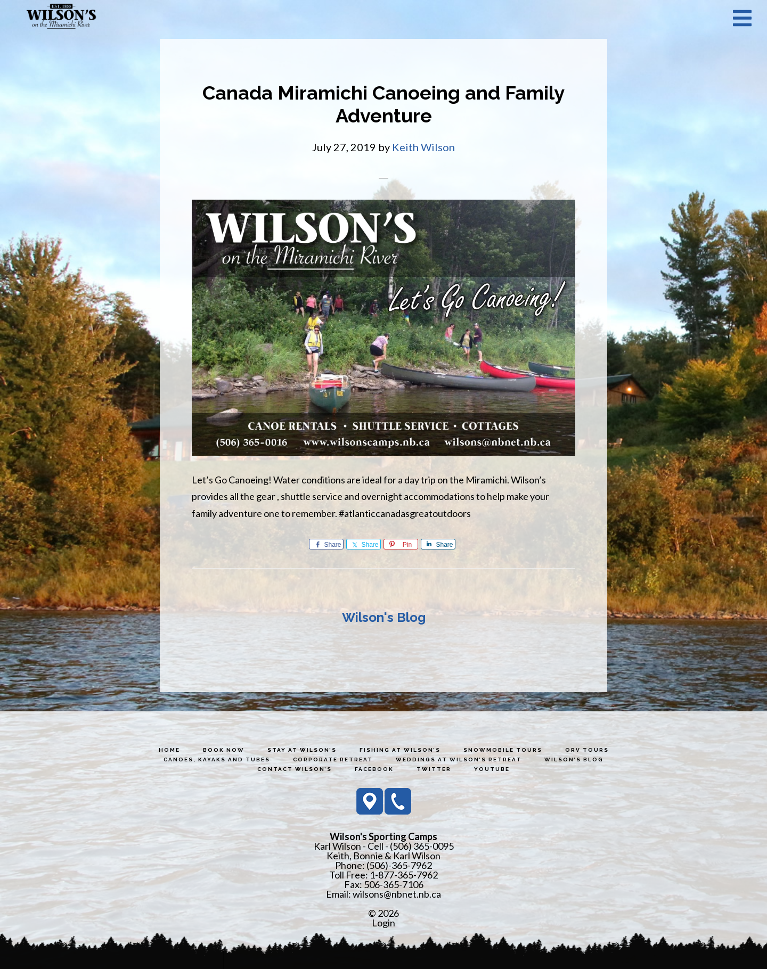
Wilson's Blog (384, 617)
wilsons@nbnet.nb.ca (397, 894)
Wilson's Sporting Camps (61, 18)
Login (383, 923)
